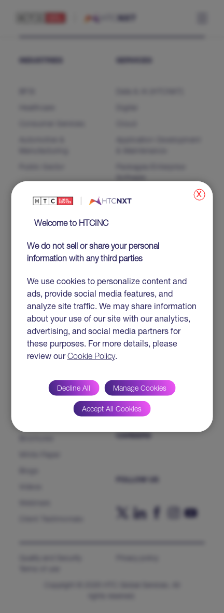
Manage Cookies (139, 388)
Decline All (73, 388)
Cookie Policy (91, 357)
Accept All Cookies (112, 409)
